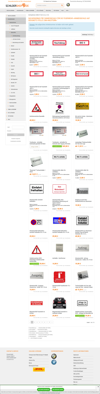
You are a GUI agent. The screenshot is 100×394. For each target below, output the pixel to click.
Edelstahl (48, 10)
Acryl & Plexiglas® (15, 25)
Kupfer (12, 69)
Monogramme (12, 99)
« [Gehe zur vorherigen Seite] (29, 322)
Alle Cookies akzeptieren (43, 389)
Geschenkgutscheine (78, 376)
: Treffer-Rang (88, 34)
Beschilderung (10, 10)
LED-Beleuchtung (16, 35)
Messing (13, 72)
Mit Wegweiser (14, 79)
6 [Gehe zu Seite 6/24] (44, 322)
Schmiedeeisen (14, 89)
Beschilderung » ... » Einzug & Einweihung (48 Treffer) (40, 334)
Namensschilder (12, 102)
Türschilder (11, 106)
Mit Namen (13, 76)
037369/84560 (87, 1)
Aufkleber (13, 29)
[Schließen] (98, 386)
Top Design (56, 10)
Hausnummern (12, 22)
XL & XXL (13, 92)
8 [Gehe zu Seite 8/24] (49, 322)
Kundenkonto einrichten (16, 141)
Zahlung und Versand (78, 360)
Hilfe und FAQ (76, 374)
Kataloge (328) (45, 15)
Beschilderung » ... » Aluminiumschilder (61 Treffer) (40, 331)
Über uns (75, 382)
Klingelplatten (12, 96)
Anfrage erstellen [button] (34, 146)
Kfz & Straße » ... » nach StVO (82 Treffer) (37, 329)
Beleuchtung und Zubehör (18, 42)
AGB (74, 365)
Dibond (12, 45)
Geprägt (12, 59)
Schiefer (13, 86)
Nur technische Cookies (58, 389)
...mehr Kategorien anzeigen (35, 338)
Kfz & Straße (40, 10)
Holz (12, 62)
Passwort (9, 131)
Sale (62, 10)
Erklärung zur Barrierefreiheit (80, 368)
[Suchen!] (62, 5)
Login (8, 127)
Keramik (13, 66)
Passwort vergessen (15, 138)
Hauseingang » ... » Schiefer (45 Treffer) (37, 336)
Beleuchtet (13, 32)
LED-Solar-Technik (16, 39)
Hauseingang (20, 10)
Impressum (76, 355)
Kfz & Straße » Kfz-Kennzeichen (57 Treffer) (38, 333)
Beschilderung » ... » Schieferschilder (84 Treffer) (39, 327)
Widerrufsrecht (76, 357)
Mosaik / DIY (13, 82)
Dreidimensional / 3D (15, 49)
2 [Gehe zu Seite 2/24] (34, 322)
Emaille (12, 56)
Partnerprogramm (77, 379)
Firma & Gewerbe (30, 10)
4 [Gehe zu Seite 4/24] (39, 322)
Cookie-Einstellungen (78, 371)
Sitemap (75, 384)
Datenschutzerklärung (78, 363)
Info (67, 10)
